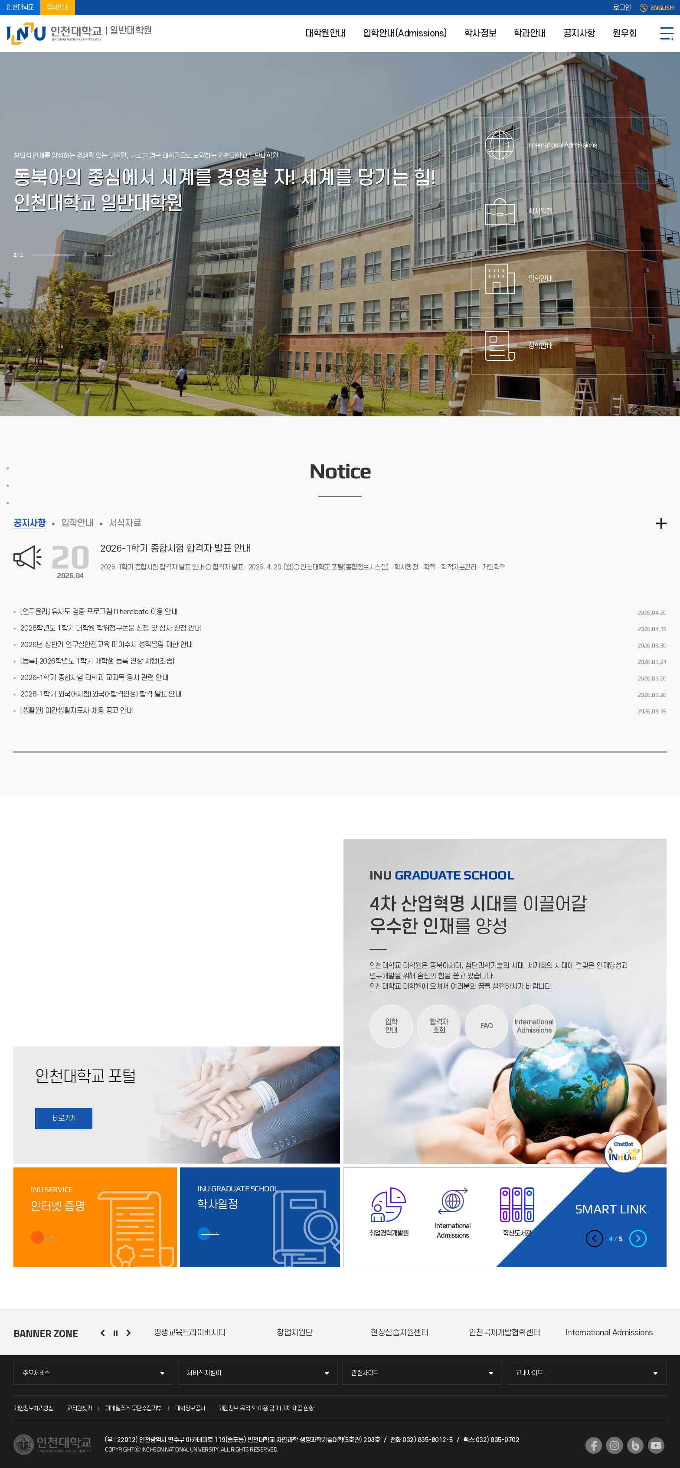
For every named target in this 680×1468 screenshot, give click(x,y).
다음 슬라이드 (108, 254)
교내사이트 (529, 1373)
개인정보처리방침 (33, 1408)
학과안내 (530, 34)
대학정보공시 (190, 1408)
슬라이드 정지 (99, 254)
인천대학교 (20, 7)
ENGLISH (662, 8)
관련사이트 (365, 1373)
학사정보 (480, 34)
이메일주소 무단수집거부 (133, 1408)
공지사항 (579, 34)
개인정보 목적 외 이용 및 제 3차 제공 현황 (266, 1408)
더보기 (661, 523)
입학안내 (58, 7)
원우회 (625, 34)
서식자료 (125, 523)
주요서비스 (36, 1373)
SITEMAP (667, 33)
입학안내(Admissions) (405, 34)
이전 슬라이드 (89, 254)
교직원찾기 (79, 1408)
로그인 (622, 8)
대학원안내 (325, 34)
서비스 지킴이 (204, 1373)
